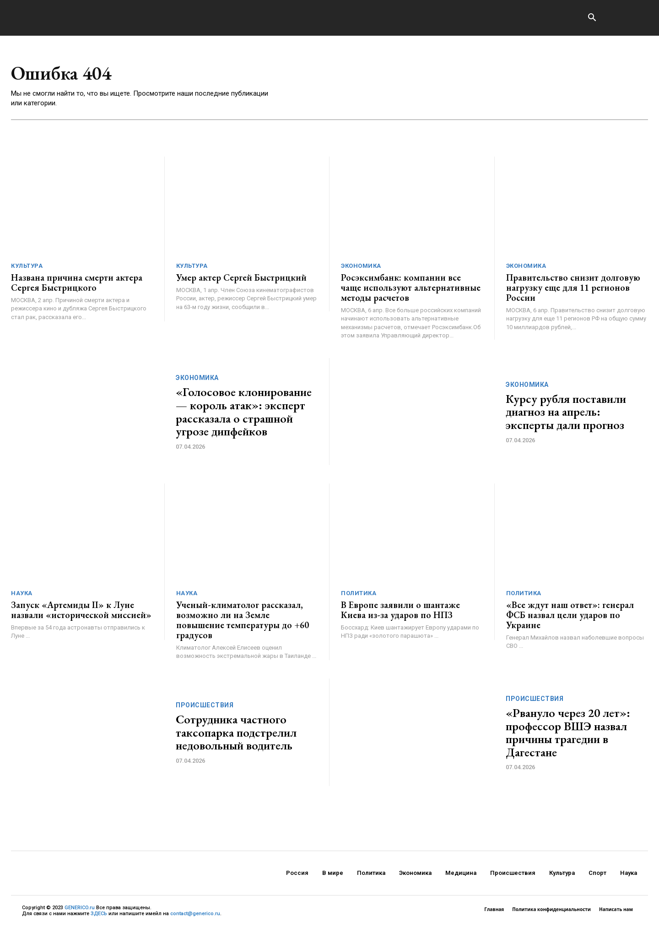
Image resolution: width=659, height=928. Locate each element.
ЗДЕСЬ (99, 914)
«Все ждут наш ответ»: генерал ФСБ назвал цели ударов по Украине (570, 615)
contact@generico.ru (195, 914)
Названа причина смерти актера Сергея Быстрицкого (76, 283)
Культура (27, 266)
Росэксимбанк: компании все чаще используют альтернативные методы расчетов (411, 288)
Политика (358, 594)
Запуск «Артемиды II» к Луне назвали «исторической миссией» (81, 610)
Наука (21, 594)
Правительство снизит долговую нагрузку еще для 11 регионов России (573, 288)
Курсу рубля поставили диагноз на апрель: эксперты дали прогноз (566, 412)
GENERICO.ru (80, 908)
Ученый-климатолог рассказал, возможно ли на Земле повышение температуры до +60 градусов (242, 620)
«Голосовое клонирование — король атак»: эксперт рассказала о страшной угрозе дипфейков (244, 412)
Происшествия (204, 705)
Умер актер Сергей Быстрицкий (241, 278)
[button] (591, 18)
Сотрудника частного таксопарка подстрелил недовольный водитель (236, 733)
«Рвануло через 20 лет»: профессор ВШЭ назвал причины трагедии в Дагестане (568, 732)
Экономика (361, 266)
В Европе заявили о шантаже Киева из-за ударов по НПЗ (400, 610)
